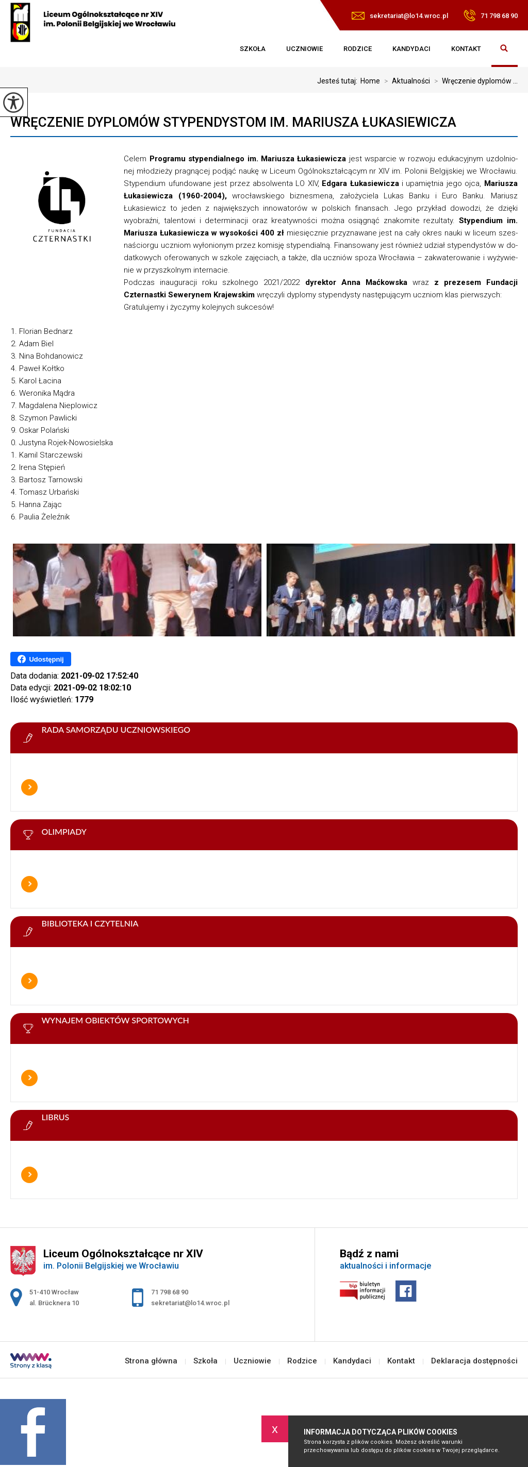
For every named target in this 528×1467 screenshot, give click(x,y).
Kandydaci (411, 49)
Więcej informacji (29, 787)
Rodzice (357, 49)
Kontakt (466, 49)
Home (370, 81)
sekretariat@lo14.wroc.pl (400, 16)
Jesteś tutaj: (338, 81)
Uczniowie (304, 49)
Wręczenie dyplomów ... (474, 81)
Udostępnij (40, 659)
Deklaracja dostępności (474, 1361)
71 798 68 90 (491, 15)
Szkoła (253, 49)
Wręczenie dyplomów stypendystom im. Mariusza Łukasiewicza (233, 122)
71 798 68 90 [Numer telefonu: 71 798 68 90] (169, 1292)
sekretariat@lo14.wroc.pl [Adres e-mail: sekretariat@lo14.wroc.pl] (190, 1303)
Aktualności (405, 81)
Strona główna (219, 49)
